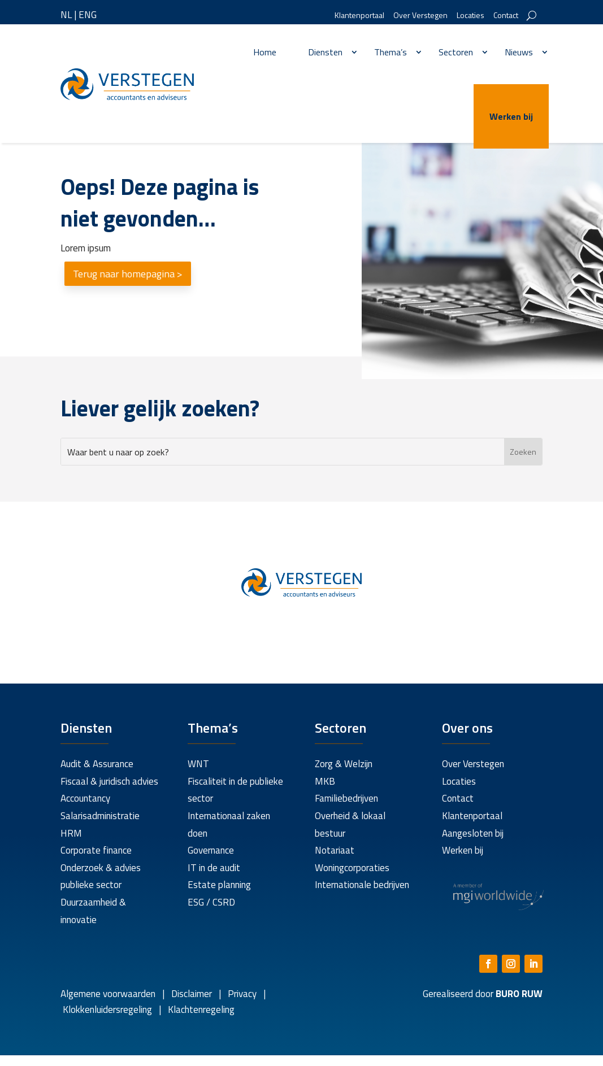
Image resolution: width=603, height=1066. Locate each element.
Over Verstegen (420, 16)
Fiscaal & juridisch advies (109, 781)
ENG (88, 14)
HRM (71, 833)
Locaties (470, 16)
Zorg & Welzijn (343, 763)
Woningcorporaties (352, 867)
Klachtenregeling (200, 1009)
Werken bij (511, 116)
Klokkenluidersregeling (107, 1009)
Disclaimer (191, 993)
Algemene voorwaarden (107, 993)
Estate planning (219, 884)
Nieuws (519, 52)
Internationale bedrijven (362, 884)
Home (264, 52)
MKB (325, 781)
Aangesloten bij (473, 833)
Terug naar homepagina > (128, 273)
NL (66, 14)
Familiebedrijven (346, 798)
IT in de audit (214, 867)
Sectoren (456, 52)
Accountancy (85, 798)
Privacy (241, 993)
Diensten (325, 52)
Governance (211, 850)
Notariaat (334, 850)
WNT (198, 763)
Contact (505, 16)
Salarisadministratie (100, 815)
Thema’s (390, 52)
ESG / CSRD (211, 902)
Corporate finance (96, 850)
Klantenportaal (359, 16)
